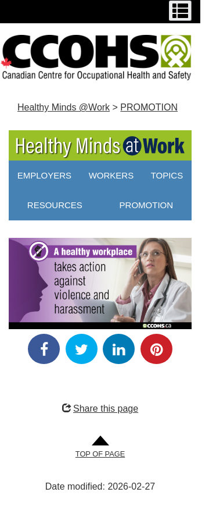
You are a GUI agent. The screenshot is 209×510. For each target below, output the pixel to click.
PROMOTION (149, 107)
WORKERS (111, 175)
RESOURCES (54, 205)
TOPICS (167, 175)
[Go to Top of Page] (100, 447)
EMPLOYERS (44, 175)
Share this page (100, 408)
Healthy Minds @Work (63, 107)
